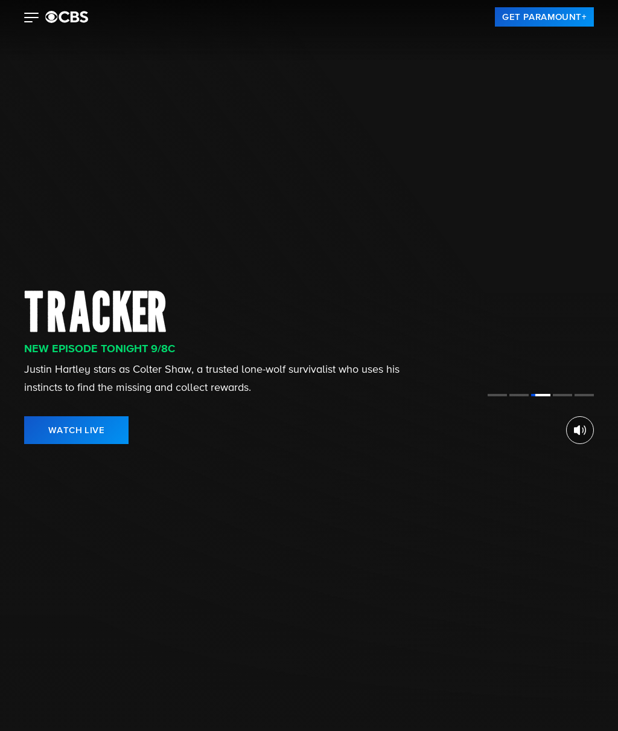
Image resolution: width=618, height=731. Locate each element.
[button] (31, 19)
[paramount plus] (66, 17)
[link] (544, 17)
